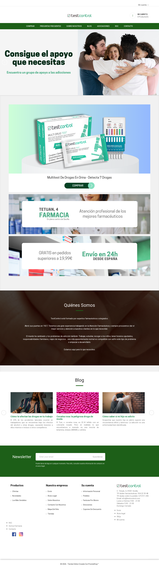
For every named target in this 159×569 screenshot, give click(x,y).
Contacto (128, 26)
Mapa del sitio (52, 509)
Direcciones (86, 505)
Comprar (30, 26)
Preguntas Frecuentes (50, 26)
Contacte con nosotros (56, 505)
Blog (89, 26)
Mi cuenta (120, 520)
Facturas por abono (90, 500)
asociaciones (103, 26)
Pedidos (85, 496)
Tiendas (50, 514)
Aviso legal (51, 496)
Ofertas (14, 491)
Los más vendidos (18, 500)
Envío (49, 491)
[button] (12, 62)
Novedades (16, 496)
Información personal (90, 491)
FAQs (119, 517)
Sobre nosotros (74, 26)
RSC (116, 26)
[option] (79, 62)
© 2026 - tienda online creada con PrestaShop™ (79, 564)
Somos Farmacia (15, 526)
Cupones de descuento (91, 509)
